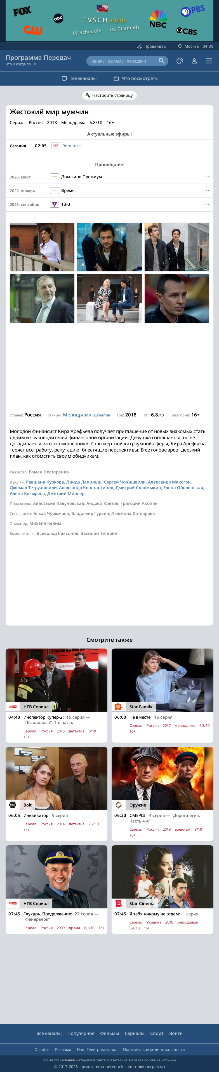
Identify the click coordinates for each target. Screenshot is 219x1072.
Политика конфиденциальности (154, 1049)
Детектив (102, 415)
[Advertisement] (109, 367)
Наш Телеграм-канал (97, 1049)
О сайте (42, 1049)
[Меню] (208, 146)
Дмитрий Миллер (65, 493)
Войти (176, 1033)
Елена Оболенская (183, 487)
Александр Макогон (169, 482)
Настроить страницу (112, 95)
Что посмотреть (136, 78)
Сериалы (135, 1033)
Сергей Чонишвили (125, 482)
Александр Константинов (86, 487)
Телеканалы (79, 78)
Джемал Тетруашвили (33, 487)
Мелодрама (77, 414)
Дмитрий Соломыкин (138, 487)
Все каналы (49, 1033)
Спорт (157, 1033)
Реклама (63, 1049)
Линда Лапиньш (84, 482)
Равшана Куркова (45, 482)
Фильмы (109, 1033)
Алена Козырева (27, 493)
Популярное (81, 1033)
